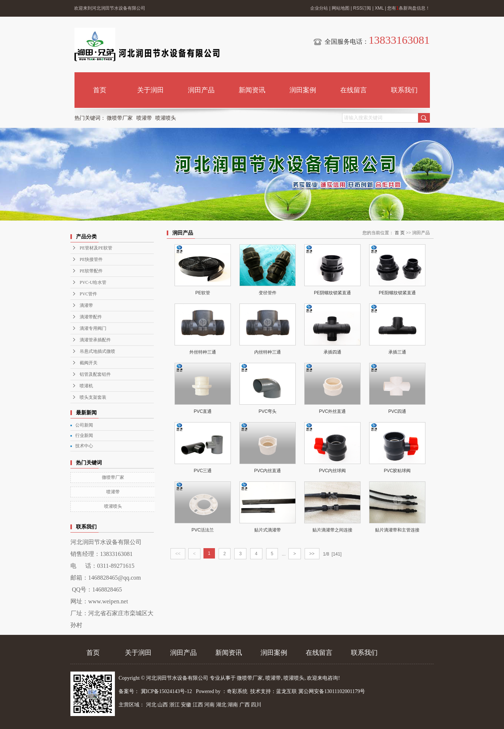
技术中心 (84, 445)
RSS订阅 (362, 8)
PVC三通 (203, 470)
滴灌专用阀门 (93, 328)
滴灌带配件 (91, 316)
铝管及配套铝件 (95, 374)
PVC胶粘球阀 (397, 470)
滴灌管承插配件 (95, 339)
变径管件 (267, 292)
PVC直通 (203, 411)
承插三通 (397, 352)
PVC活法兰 (203, 530)
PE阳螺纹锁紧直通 (397, 292)
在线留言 (353, 90)
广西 (244, 705)
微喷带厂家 (120, 118)
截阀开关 (88, 362)
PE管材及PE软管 (96, 248)
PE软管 (202, 292)
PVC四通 (397, 411)
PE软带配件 (91, 271)
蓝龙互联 (286, 691)
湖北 (221, 705)
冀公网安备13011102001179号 (331, 691)
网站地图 (340, 8)
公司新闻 (84, 425)
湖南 (233, 705)
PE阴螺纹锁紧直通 (332, 292)
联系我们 (404, 90)
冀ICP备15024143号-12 (166, 691)
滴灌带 (86, 305)
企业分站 (319, 8)
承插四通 (332, 352)
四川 (256, 705)
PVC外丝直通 (332, 411)
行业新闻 (84, 435)
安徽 (186, 705)
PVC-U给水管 (93, 282)
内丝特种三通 (267, 352)
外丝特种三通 (202, 352)
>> (312, 553)
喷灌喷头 (165, 118)
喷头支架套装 (93, 397)
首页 (99, 90)
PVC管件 (88, 293)
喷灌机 (86, 385)
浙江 (174, 705)
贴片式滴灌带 (267, 530)
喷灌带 (144, 118)
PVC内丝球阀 (332, 470)
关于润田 (150, 90)
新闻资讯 (252, 90)
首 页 (400, 232)
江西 (198, 705)
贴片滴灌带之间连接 (332, 530)
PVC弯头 (268, 411)
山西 (163, 705)
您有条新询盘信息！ (408, 8)
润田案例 (302, 90)
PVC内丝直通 (267, 470)
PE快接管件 (91, 259)
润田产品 (201, 90)
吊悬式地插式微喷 (97, 351)
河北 (151, 705)
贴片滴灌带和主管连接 (397, 530)
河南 (209, 705)
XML (379, 8)
